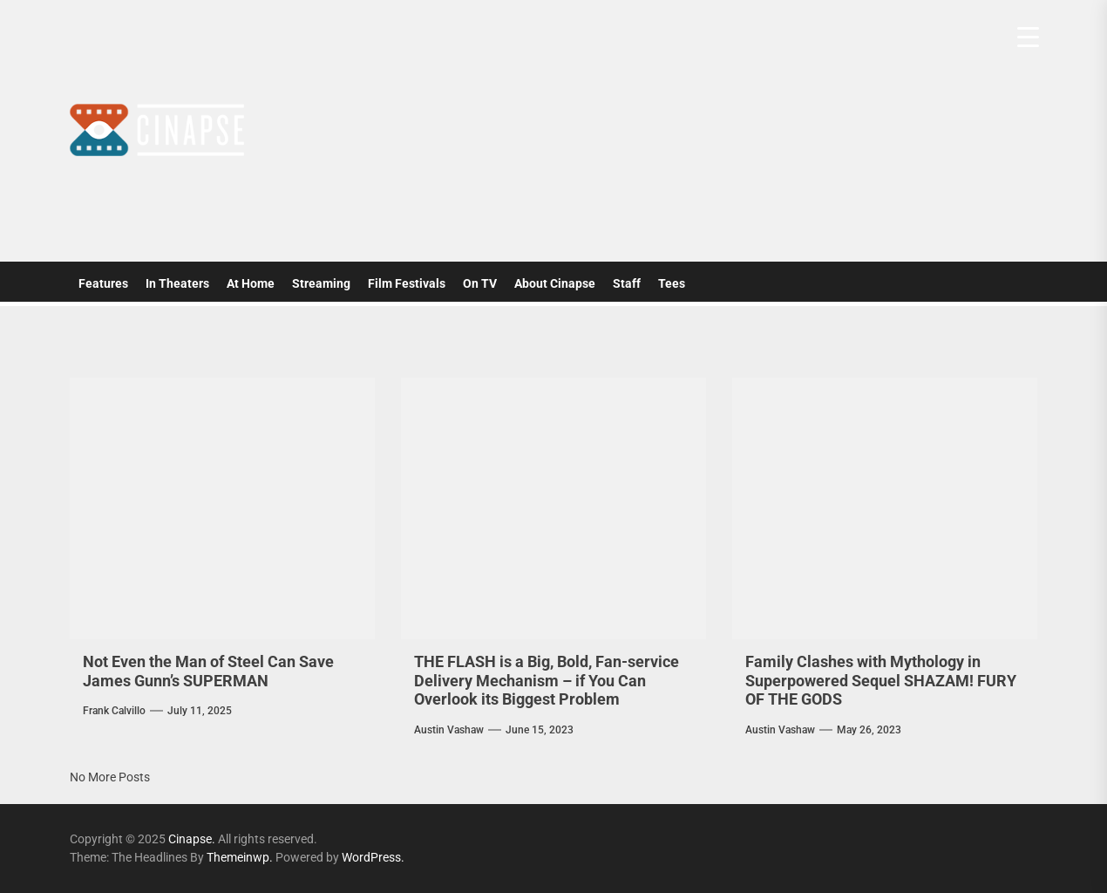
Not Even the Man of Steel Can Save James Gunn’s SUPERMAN (208, 671)
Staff (627, 283)
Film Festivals (406, 283)
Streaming (321, 283)
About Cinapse (554, 283)
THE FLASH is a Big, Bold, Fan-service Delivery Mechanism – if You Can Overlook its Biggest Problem (546, 680)
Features (103, 283)
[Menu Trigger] (1028, 37)
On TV (480, 283)
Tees (671, 283)
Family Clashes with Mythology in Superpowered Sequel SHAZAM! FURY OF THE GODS (880, 680)
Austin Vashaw (449, 730)
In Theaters (177, 283)
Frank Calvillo (114, 711)
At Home (251, 283)
